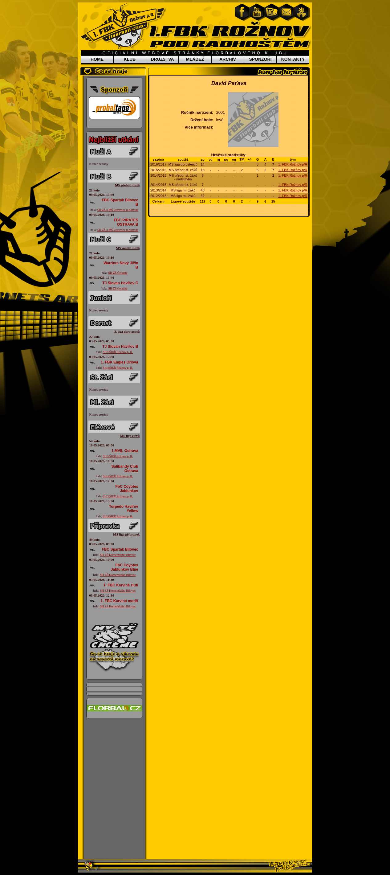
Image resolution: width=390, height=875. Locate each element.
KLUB (130, 59)
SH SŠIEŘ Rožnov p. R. (118, 352)
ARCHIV (227, 59)
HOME (97, 59)
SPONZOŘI (260, 59)
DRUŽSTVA (162, 59)
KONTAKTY (293, 59)
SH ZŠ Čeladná (117, 272)
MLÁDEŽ (195, 59)
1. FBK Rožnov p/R (292, 164)
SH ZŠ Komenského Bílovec (118, 555)
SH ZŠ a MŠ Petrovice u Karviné (117, 210)
